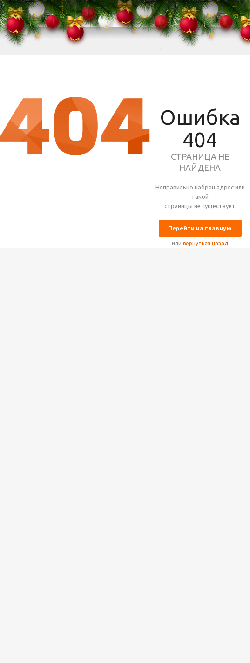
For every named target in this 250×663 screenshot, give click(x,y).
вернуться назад (205, 243)
